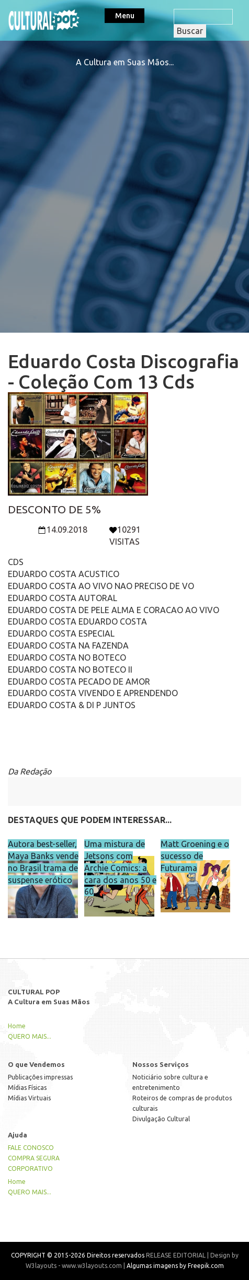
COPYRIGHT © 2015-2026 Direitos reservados (77, 1255)
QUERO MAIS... (29, 1036)
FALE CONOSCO (31, 1147)
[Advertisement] (124, 192)
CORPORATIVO (30, 1168)
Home (17, 1026)
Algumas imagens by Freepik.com (175, 1265)
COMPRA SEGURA (34, 1158)
